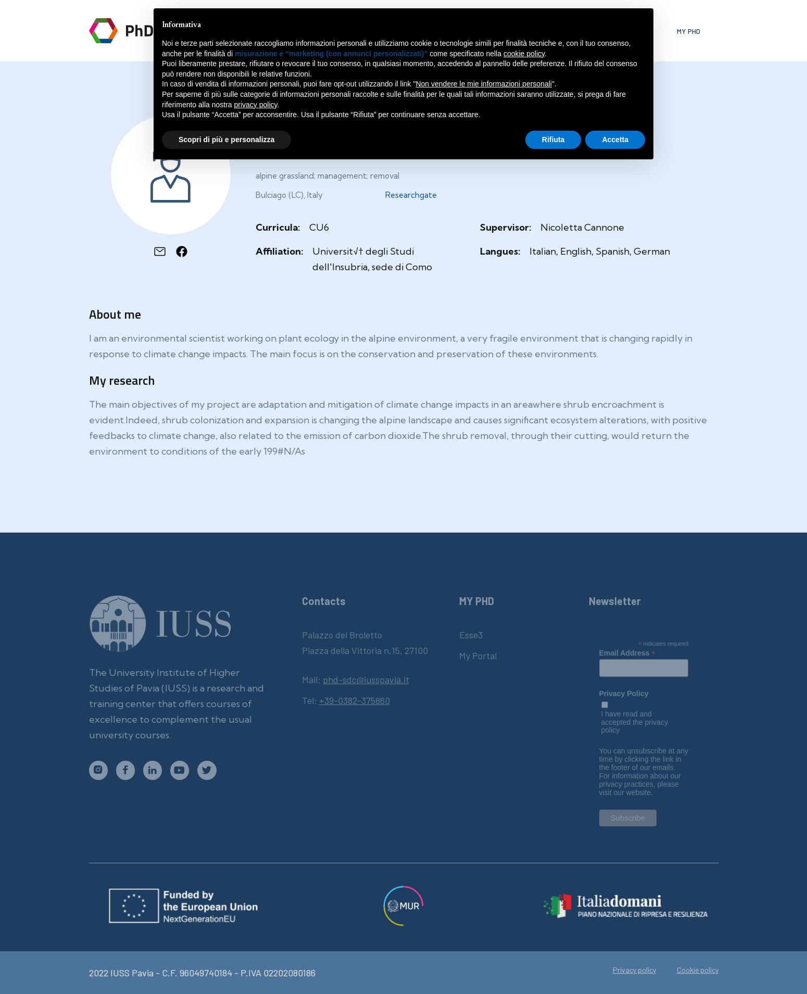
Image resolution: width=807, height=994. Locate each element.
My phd (688, 31)
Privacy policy (634, 970)
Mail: (355, 679)
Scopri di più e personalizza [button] (226, 139)
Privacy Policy (624, 694)
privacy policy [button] (256, 104)
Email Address (627, 653)
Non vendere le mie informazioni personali (483, 84)
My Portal (478, 655)
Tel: (346, 700)
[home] (137, 30)
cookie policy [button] (524, 53)
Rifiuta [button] (553, 139)
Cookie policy (697, 970)
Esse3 (471, 634)
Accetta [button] (615, 139)
